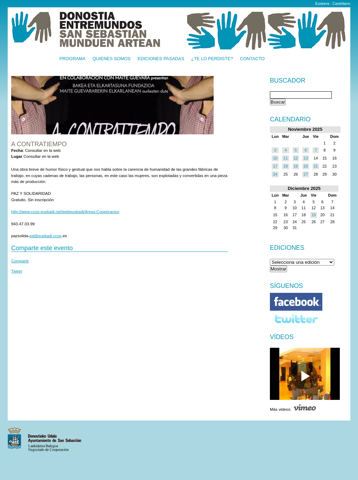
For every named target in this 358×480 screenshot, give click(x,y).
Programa (72, 59)
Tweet (16, 271)
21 (316, 166)
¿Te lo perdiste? (212, 59)
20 (305, 166)
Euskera (322, 3)
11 (286, 158)
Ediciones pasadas (160, 59)
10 (275, 158)
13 (305, 158)
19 (296, 166)
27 (305, 174)
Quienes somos (112, 59)
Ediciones (287, 247)
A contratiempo (39, 144)
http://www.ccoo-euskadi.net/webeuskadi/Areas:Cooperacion (65, 212)
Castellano (341, 3)
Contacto (252, 59)
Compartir (20, 261)
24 (275, 174)
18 (286, 166)
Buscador (287, 81)
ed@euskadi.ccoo (46, 236)
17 (275, 166)
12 (296, 158)
